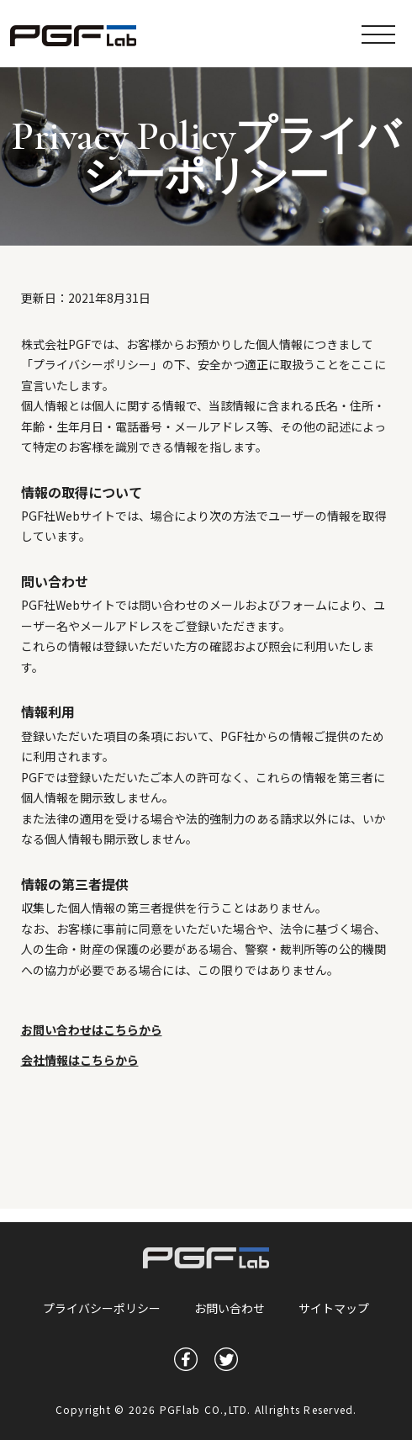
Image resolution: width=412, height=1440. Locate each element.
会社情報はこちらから (80, 1059)
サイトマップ (333, 1308)
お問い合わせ (229, 1308)
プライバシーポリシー (102, 1308)
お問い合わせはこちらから (91, 1029)
